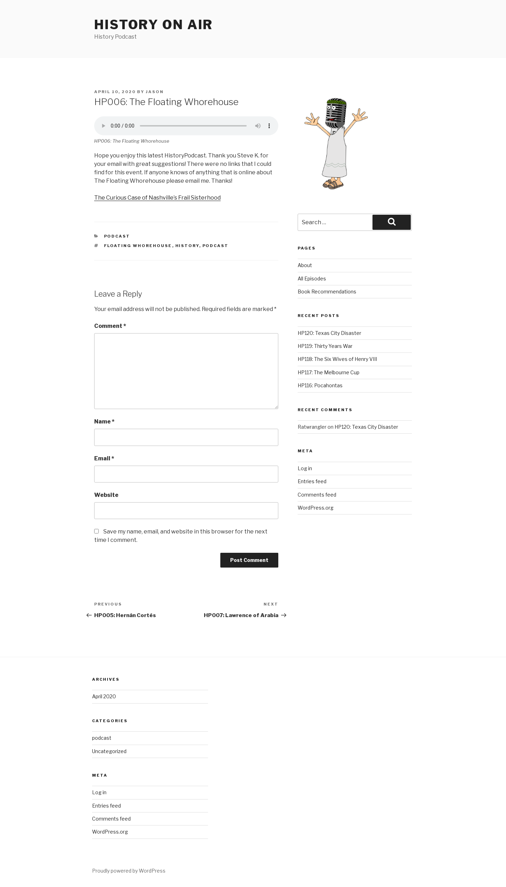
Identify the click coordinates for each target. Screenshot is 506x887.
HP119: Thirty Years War (325, 346)
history (187, 245)
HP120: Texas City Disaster (329, 333)
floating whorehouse (138, 245)
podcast (117, 236)
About (305, 265)
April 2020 (104, 696)
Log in (305, 468)
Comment (110, 326)
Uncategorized (109, 751)
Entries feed (312, 481)
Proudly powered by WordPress (129, 871)
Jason (155, 91)
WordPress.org (315, 508)
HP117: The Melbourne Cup (328, 372)
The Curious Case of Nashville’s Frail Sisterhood (157, 197)
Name (104, 421)
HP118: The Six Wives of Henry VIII (337, 359)
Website (106, 495)
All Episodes (312, 278)
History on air (153, 24)
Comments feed (317, 495)
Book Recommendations (327, 291)
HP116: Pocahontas (320, 385)
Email (104, 458)
